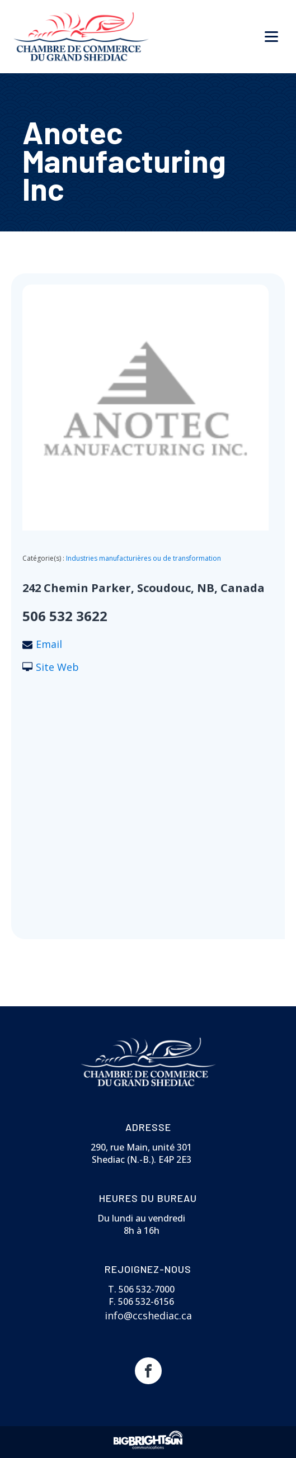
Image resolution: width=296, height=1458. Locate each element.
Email (49, 644)
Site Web (57, 667)
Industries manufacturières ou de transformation (143, 558)
